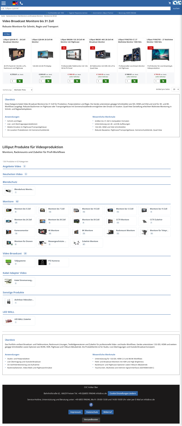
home (3, 16)
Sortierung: (7, 90)
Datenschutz (92, 412)
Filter (7, 34)
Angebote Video (14, 166)
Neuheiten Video (15, 174)
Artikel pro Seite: (163, 89)
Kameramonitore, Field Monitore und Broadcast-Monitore (24, 16)
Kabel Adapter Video (14, 272)
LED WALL (8, 311)
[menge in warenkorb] (13, 81)
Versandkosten (91, 419)
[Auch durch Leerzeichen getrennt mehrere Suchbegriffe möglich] (91, 8)
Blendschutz (10, 181)
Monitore (11, 201)
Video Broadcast (15, 253)
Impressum (75, 412)
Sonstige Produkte (13, 292)
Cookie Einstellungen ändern (123, 393)
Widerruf (107, 412)
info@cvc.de (101, 393)
